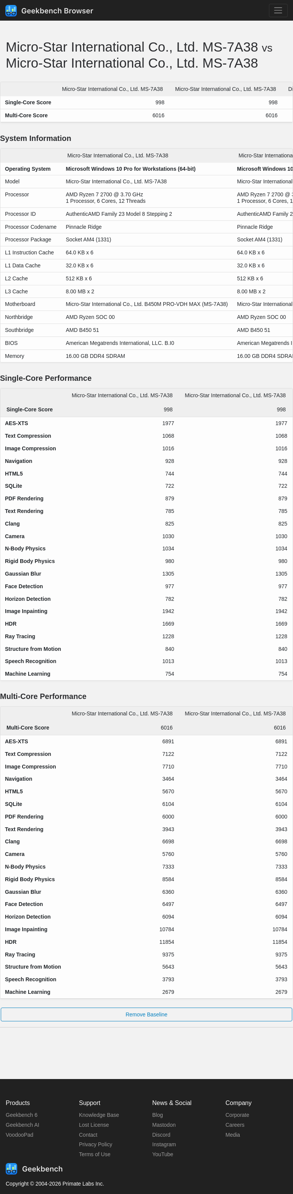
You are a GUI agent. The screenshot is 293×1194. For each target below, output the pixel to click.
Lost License (94, 1125)
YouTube (162, 1154)
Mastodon (163, 1125)
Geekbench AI (22, 1125)
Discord (161, 1135)
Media (232, 1135)
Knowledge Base (99, 1115)
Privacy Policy (95, 1144)
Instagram (164, 1144)
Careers (235, 1125)
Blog (157, 1115)
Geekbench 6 (21, 1115)
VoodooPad (19, 1135)
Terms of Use (94, 1154)
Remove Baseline (146, 1014)
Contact (88, 1135)
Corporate (237, 1115)
